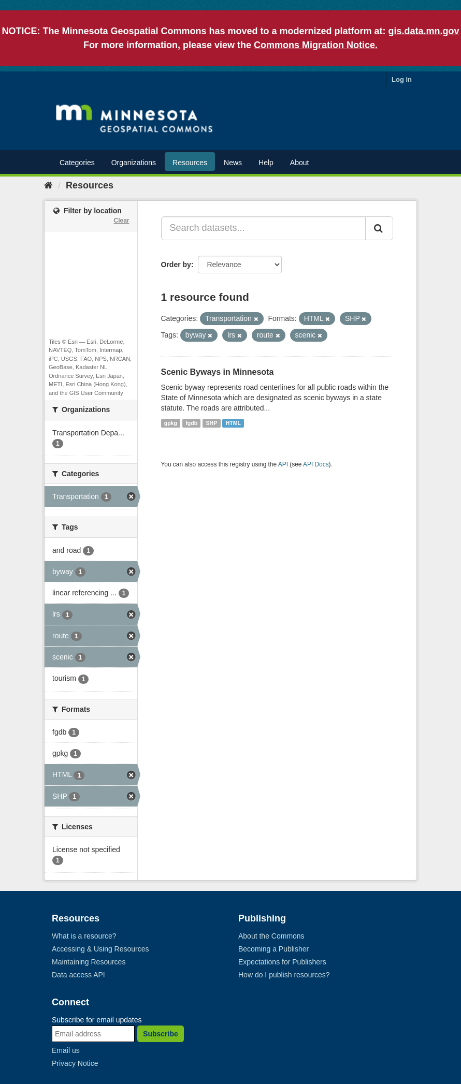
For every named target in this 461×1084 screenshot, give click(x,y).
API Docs (316, 464)
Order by (176, 264)
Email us (66, 1050)
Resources (189, 162)
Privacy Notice (75, 1063)
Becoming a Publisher (273, 949)
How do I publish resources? (284, 975)
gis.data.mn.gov (423, 31)
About (299, 162)
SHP (212, 423)
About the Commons (271, 936)
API (283, 464)
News (233, 162)
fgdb (191, 423)
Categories (77, 162)
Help (265, 162)
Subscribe (160, 1034)
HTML (233, 423)
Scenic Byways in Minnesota (217, 372)
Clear (121, 220)
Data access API (78, 975)
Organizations (133, 162)
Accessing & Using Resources (100, 949)
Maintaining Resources (88, 962)
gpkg (170, 423)
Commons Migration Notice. (316, 45)
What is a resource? (84, 936)
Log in (402, 79)
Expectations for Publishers (282, 962)
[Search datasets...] (263, 228)
